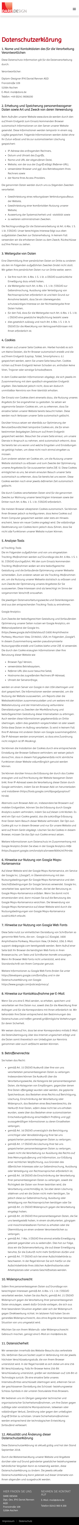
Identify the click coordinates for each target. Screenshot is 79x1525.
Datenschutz (25, 1521)
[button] (74, 8)
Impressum (8, 1521)
